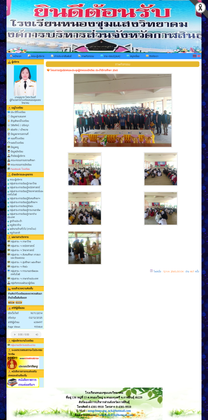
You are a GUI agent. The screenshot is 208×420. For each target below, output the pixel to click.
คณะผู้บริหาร (36, 56)
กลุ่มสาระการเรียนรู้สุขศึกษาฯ (22, 202)
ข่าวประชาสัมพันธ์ (61, 56)
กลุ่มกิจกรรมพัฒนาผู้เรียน (23, 283)
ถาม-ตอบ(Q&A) (110, 56)
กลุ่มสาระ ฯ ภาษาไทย (21, 241)
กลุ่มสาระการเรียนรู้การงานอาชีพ (23, 210)
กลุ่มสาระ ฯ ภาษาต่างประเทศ (24, 279)
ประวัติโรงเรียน (18, 112)
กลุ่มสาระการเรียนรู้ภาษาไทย (22, 183)
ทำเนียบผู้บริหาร (18, 156)
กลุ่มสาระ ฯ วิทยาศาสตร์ (22, 250)
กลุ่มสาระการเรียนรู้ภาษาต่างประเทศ (22, 215)
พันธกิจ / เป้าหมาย (19, 130)
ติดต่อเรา (152, 56)
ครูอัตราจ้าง (14, 225)
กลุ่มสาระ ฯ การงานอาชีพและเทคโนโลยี (25, 272)
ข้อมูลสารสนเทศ (18, 116)
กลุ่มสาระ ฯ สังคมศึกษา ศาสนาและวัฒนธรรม (25, 256)
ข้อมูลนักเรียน (17, 151)
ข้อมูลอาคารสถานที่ (19, 134)
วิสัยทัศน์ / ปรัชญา (20, 125)
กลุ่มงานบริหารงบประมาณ (23, 345)
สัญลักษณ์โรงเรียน (20, 121)
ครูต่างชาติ (13, 232)
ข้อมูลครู (15, 147)
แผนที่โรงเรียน (17, 138)
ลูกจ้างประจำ (14, 221)
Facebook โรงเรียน (20, 169)
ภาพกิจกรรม (86, 56)
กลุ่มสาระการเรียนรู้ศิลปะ (20, 206)
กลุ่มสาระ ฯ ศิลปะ (19, 267)
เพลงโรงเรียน (17, 143)
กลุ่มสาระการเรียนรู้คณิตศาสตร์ (23, 187)
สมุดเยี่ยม (133, 56)
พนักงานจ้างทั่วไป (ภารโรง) (21, 229)
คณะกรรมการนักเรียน (21, 165)
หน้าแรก (15, 56)
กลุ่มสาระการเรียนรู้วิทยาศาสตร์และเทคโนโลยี (25, 192)
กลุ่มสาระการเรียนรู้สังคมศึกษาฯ (23, 198)
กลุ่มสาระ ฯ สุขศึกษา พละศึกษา (26, 262)
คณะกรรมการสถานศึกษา (23, 160)
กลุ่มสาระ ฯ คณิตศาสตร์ (22, 246)
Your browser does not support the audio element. (26, 334)
